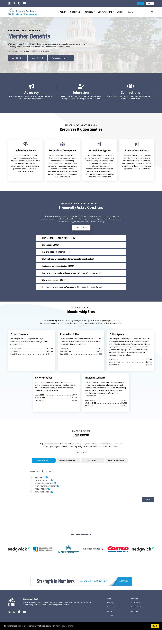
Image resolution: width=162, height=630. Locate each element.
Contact (110, 615)
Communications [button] (105, 11)
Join (140, 3)
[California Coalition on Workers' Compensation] (22, 12)
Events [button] (120, 11)
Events (109, 611)
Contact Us (80, 228)
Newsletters (111, 607)
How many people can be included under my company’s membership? (71, 272)
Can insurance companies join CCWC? (58, 265)
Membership (135, 599)
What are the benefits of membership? (58, 237)
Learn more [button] (69, 626)
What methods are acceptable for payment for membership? (68, 258)
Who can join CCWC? (50, 244)
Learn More (36, 58)
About (109, 599)
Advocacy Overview (60, 58)
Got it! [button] (155, 626)
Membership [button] (75, 11)
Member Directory (136, 607)
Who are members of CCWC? (53, 280)
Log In (149, 3)
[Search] (139, 12)
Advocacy (110, 603)
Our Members (135, 603)
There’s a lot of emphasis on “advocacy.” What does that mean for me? (72, 286)
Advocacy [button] (89, 11)
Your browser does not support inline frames (81, 488)
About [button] (62, 11)
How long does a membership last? (56, 251)
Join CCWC (16, 58)
